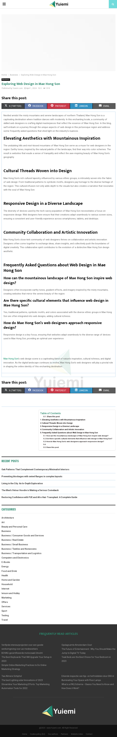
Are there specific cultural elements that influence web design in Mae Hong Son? (79, 439)
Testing (5, 615)
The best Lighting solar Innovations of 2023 (22, 680)
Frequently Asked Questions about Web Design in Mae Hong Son (70, 432)
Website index (77, 734)
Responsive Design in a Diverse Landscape (60, 426)
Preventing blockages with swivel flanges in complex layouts (32, 476)
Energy (5, 566)
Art (3, 522)
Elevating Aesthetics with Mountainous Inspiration (63, 420)
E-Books (6, 562)
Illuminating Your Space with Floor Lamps (81, 680)
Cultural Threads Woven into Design (57, 423)
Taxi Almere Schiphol (12, 676)
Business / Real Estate (12, 540)
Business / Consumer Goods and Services (23, 535)
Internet (5, 589)
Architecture (8, 518)
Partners (64, 734)
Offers (5, 602)
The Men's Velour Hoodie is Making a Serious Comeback (30, 490)
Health (5, 575)
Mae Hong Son (11, 358)
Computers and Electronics (15, 558)
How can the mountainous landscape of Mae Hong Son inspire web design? (77, 436)
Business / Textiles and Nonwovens (19, 549)
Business (5, 79)
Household (7, 584)
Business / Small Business (15, 544)
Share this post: (53, 417)
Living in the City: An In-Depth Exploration (22, 483)
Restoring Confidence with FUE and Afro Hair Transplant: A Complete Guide (39, 497)
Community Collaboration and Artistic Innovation (63, 429)
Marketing (7, 597)
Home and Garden (11, 580)
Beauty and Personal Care (14, 527)
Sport (4, 611)
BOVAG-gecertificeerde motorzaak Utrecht (22, 653)
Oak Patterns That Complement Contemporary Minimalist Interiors (35, 469)
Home (24, 734)
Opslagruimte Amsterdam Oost (77, 645)
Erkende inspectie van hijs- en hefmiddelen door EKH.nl (88, 676)
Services (6, 606)
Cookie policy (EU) (37, 734)
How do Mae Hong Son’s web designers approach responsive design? (75, 441)
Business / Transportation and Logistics (21, 553)
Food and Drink (9, 571)
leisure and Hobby (11, 593)
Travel (5, 620)
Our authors (53, 734)
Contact (89, 734)
